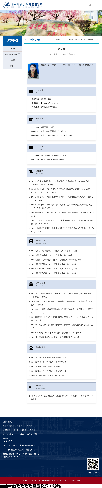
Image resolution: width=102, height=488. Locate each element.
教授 (13, 48)
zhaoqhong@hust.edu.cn (49, 103)
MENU (97, 5)
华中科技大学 (8, 426)
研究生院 (6, 430)
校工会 (16, 430)
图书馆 (19, 426)
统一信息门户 (8, 434)
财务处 (32, 430)
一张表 (5, 439)
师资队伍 (70, 39)
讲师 (13, 60)
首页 (64, 39)
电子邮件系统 (32, 434)
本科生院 (28, 426)
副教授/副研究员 (12, 54)
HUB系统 (20, 434)
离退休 (13, 66)
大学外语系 (90, 39)
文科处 (24, 430)
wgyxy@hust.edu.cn (10, 457)
